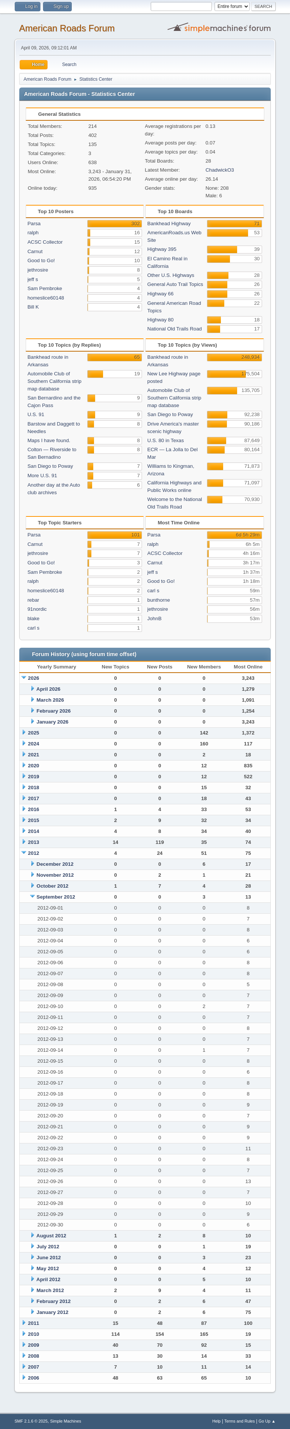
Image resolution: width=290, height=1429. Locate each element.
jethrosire (38, 270)
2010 (33, 1334)
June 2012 (49, 1257)
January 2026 (52, 722)
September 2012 (56, 897)
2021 (33, 755)
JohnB (154, 618)
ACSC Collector (45, 242)
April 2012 (48, 1279)
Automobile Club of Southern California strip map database (55, 381)
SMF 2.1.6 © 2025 (31, 1421)
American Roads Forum (66, 28)
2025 (33, 733)
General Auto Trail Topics (175, 284)
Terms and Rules (239, 1421)
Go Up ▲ (267, 1421)
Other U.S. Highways (170, 275)
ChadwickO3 (219, 170)
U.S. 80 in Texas (165, 440)
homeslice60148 (46, 298)
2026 (33, 678)
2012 (33, 853)
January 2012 (52, 1312)
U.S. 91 (36, 414)
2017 (33, 798)
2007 (33, 1367)
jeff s (33, 279)
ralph (33, 232)
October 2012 (52, 886)
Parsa (34, 223)
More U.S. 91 (42, 475)
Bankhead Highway (169, 223)
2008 (33, 1356)
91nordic (37, 609)
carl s (34, 628)
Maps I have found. (49, 440)
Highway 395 (161, 249)
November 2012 (55, 875)
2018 (33, 787)
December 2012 (55, 864)
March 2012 (50, 1290)
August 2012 (51, 1235)
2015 (33, 820)
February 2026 (54, 711)
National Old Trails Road (174, 329)
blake (34, 618)
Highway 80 (160, 320)
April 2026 (48, 689)
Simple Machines (65, 1421)
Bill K (33, 307)
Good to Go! (41, 260)
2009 (33, 1345)
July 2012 (48, 1246)
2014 (33, 831)
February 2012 (54, 1301)
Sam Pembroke (45, 288)
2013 (33, 842)
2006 (33, 1378)
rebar (33, 600)
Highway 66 (160, 294)
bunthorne (158, 600)
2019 (33, 776)
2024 (33, 744)
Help (216, 1421)
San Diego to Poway (50, 466)
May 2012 (48, 1268)
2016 (33, 809)
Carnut (35, 251)
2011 (33, 1323)
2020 (33, 765)
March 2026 (50, 700)
